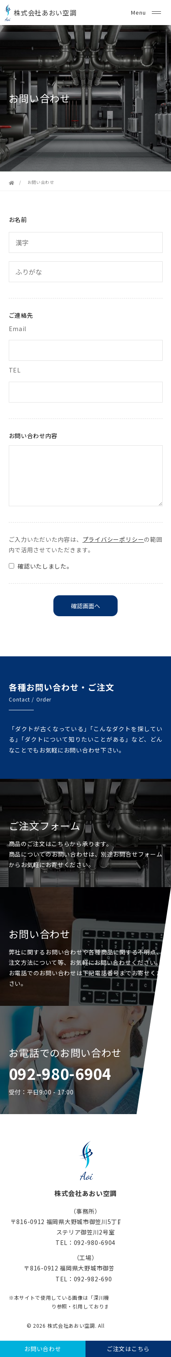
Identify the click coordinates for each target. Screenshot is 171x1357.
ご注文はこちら (128, 1348)
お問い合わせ (42, 1348)
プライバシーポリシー (113, 539)
